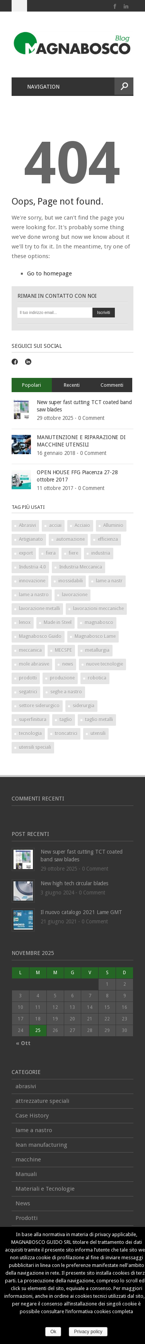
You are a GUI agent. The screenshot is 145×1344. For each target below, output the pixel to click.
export (26, 553)
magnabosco (99, 622)
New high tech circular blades (74, 883)
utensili (98, 733)
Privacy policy (88, 1331)
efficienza (108, 539)
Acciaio (82, 525)
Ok (53, 1331)
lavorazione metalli (39, 608)
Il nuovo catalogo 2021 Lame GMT (81, 912)
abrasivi (25, 1086)
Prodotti (26, 1218)
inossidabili (70, 581)
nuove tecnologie (104, 664)
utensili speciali (35, 747)
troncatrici (66, 733)
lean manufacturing (41, 1144)
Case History (32, 1115)
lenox (25, 622)
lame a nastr (109, 581)
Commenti (112, 385)
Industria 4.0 (32, 567)
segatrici (28, 692)
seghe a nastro (66, 692)
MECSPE (63, 650)
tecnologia (30, 733)
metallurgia (97, 650)
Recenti (72, 385)
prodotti (28, 678)
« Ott (23, 1043)
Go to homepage (49, 273)
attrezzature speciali (42, 1100)
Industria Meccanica (80, 567)
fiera (51, 553)
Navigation (39, 87)
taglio (66, 719)
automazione (70, 539)
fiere (73, 553)
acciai (55, 525)
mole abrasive (34, 664)
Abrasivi (27, 525)
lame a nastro (34, 594)
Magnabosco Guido (40, 636)
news (67, 664)
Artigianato (31, 539)
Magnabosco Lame (95, 636)
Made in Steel (58, 622)
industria (100, 553)
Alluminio (113, 525)
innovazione (32, 581)
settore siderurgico (39, 705)
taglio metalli (99, 719)
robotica (97, 678)
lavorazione (74, 594)
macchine (28, 1159)
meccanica (30, 650)
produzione (62, 678)
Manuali (26, 1174)
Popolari (31, 385)
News (22, 1203)
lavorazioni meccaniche (98, 608)
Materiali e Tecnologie (45, 1188)
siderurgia (83, 705)
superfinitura (32, 719)
